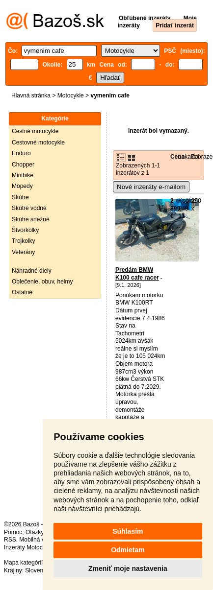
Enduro (21, 153)
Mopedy (22, 186)
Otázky (34, 532)
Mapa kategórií (23, 562)
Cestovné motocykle (38, 142)
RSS (10, 539)
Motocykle (70, 95)
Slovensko (38, 570)
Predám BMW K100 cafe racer (137, 273)
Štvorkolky (25, 230)
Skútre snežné (31, 219)
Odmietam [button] (127, 550)
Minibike (22, 175)
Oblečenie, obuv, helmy (42, 281)
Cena (177, 156)
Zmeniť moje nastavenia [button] (127, 568)
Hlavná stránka (31, 95)
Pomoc (13, 532)
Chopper (23, 164)
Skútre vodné (29, 208)
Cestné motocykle (35, 131)
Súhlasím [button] (127, 531)
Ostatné (22, 292)
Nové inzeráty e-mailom (151, 186)
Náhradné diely (32, 270)
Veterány (23, 252)
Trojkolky (23, 240)
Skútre (20, 197)
